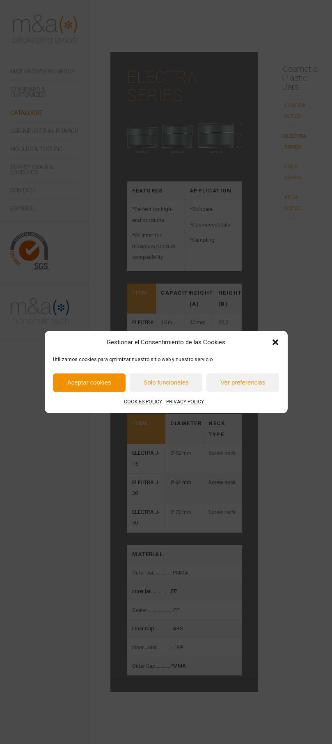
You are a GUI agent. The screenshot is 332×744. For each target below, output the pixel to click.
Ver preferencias (242, 382)
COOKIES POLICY (143, 402)
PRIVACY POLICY (185, 402)
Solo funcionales (165, 382)
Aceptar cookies (89, 382)
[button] (275, 342)
